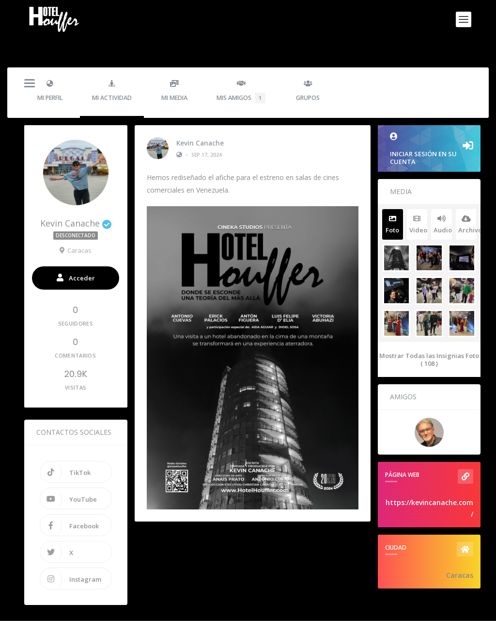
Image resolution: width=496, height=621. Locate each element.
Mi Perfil (49, 70)
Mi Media (174, 70)
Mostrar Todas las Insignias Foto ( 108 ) (429, 338)
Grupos (308, 70)
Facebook (69, 504)
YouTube (68, 477)
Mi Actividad (112, 70)
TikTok (65, 450)
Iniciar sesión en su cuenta (429, 128)
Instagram (70, 557)
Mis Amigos (241, 70)
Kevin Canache (200, 120)
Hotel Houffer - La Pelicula (92, 609)
